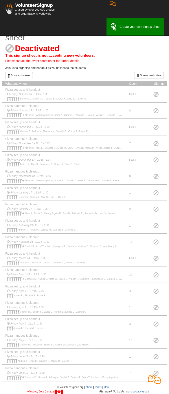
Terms (97, 387)
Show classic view (149, 75)
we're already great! (137, 391)
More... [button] (108, 387)
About (89, 387)
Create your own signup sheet (135, 27)
